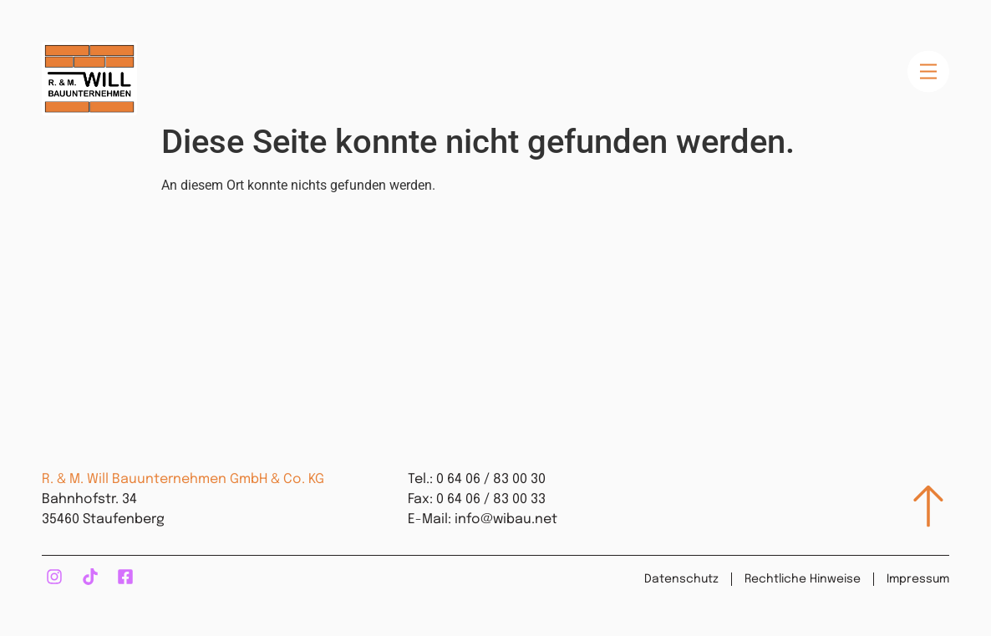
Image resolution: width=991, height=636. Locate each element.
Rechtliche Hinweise (803, 579)
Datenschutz (681, 579)
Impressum (918, 579)
